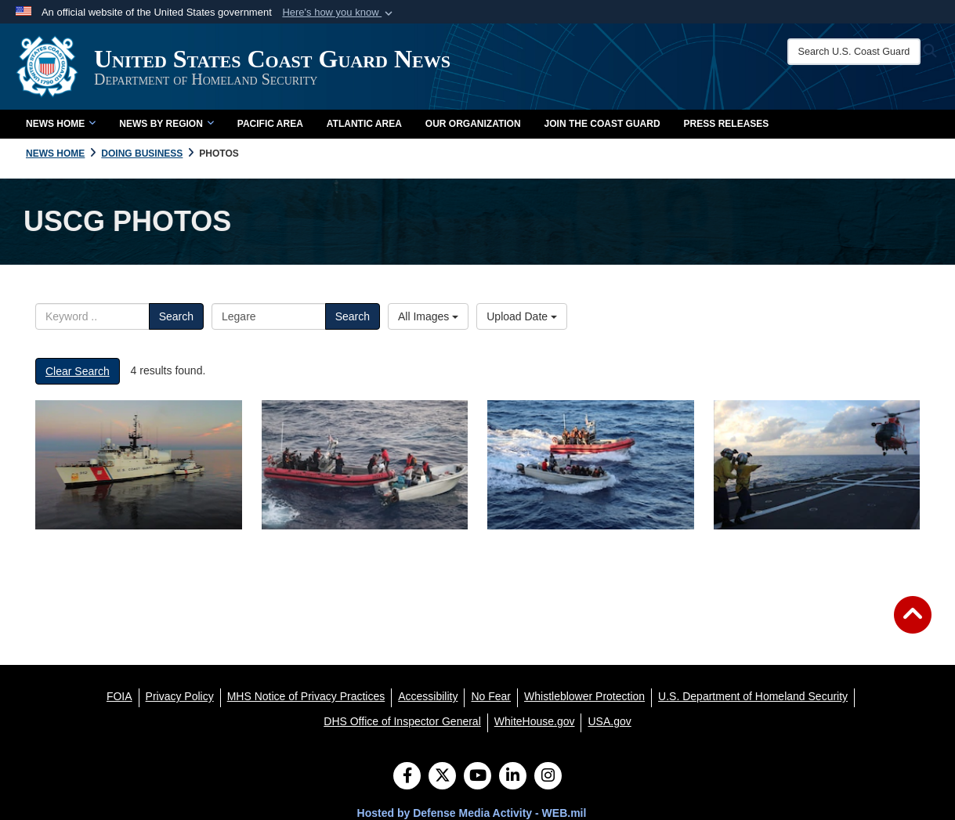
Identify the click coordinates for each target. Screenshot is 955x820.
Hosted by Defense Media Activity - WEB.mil (472, 813)
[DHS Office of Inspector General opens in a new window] (402, 721)
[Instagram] (548, 777)
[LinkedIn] (512, 777)
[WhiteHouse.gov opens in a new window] (534, 721)
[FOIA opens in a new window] (119, 696)
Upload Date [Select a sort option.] (522, 316)
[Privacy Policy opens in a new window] (180, 696)
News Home (61, 123)
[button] (339, 12)
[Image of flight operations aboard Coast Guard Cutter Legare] (817, 464)
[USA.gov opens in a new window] (609, 721)
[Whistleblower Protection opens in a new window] (584, 696)
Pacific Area (270, 123)
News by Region (166, 123)
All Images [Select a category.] (428, 316)
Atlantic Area (364, 123)
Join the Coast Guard (602, 123)
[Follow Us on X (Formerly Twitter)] (442, 777)
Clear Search (77, 371)
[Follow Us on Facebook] (407, 777)
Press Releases (726, 123)
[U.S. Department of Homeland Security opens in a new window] (753, 696)
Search (176, 316)
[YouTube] (477, 777)
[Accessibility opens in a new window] (428, 696)
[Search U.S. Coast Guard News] (854, 51)
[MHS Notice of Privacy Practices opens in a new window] (306, 696)
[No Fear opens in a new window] (491, 696)
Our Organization (473, 123)
